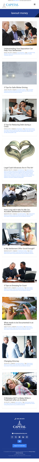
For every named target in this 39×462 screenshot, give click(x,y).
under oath (11, 55)
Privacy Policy (32, 451)
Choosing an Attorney (19, 363)
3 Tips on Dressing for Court (15, 285)
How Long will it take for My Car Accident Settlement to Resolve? (17, 211)
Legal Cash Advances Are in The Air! (18, 168)
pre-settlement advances (17, 92)
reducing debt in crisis (12, 132)
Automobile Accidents (21, 89)
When (22, 177)
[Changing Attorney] (19, 347)
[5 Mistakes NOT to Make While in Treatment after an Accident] (19, 383)
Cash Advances (19, 128)
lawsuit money (11, 53)
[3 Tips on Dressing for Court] (19, 271)
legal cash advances (29, 172)
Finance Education (20, 52)
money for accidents (8, 173)
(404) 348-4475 (16, 0)
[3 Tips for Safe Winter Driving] (19, 73)
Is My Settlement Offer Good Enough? (19, 249)
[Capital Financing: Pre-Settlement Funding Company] (10, 3)
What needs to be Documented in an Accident (18, 324)
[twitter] (15, 437)
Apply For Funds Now (19, 445)
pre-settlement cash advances (26, 176)
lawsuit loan (31, 171)
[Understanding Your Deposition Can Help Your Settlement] (19, 33)
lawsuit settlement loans (20, 172)
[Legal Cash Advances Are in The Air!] (19, 152)
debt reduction (20, 130)
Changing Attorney (11, 361)
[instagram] (26, 437)
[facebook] (12, 437)
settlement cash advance (8, 177)
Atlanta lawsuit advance (29, 128)
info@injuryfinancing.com (20, 433)
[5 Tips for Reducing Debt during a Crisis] (19, 110)
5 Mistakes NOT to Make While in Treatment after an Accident (17, 399)
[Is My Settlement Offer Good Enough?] (19, 234)
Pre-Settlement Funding (22, 250)
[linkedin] (23, 437)
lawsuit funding (26, 171)
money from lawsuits (25, 173)
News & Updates (19, 326)
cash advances (10, 91)
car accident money (31, 52)
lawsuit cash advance (17, 91)
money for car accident (16, 173)
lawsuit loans (24, 91)
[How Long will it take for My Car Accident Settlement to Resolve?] (19, 195)
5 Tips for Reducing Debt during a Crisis (17, 126)
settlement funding (17, 177)
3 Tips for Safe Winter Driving (16, 87)
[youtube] (19, 437)
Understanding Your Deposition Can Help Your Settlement (18, 49)
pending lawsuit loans (18, 53)
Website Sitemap (19, 452)
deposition (6, 53)
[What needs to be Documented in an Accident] (19, 308)
